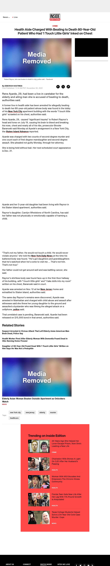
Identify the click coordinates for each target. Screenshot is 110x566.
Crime (55, 26)
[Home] (55, 17)
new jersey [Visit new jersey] (30, 412)
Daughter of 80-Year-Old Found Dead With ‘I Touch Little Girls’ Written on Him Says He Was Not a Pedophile (35, 347)
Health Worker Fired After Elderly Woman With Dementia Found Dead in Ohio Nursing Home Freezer (34, 339)
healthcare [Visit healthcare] (14, 418)
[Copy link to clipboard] (68, 87)
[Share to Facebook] (58, 87)
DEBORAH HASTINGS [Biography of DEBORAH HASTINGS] (13, 86)
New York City (15, 111)
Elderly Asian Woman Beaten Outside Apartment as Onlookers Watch (33, 400)
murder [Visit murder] (53, 412)
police (16, 309)
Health (55, 470)
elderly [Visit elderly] (42, 412)
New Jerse (45, 289)
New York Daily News (42, 255)
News (5, 17)
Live (16, 17)
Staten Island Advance (17, 131)
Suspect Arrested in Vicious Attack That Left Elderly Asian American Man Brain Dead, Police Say (35, 332)
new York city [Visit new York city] (15, 412)
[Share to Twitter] (63, 87)
